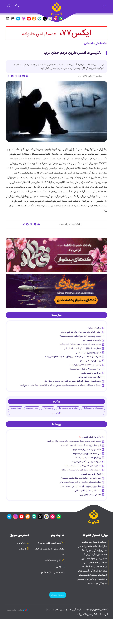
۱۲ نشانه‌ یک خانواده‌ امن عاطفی (88, 490)
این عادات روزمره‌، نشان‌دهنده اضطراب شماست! (81, 445)
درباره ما (22, 549)
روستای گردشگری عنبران (90, 360)
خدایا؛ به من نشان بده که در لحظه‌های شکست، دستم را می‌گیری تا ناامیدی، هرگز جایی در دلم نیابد (60, 385)
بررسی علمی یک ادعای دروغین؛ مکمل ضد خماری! (80, 344)
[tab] (56, 315)
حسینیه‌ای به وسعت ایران (93, 408)
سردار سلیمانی (15, 408)
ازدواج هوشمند (32, 408)
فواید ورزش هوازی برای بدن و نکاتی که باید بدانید (80, 486)
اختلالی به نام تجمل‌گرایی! (90, 494)
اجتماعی (88, 43)
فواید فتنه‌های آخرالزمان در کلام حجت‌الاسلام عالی (80, 482)
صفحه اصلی (101, 43)
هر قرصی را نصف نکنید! (91, 373)
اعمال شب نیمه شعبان (91, 474)
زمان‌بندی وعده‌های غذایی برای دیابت (85, 364)
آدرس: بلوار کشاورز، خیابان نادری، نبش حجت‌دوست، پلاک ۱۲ (49, 549)
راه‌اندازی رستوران (94, 328)
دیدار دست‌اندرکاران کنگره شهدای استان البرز (82, 348)
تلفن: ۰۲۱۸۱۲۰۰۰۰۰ (53, 561)
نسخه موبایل (57, 595)
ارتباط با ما (21, 543)
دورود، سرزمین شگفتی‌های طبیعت (86, 461)
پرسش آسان (48, 408)
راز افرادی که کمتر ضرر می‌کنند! (88, 457)
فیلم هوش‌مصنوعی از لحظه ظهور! (87, 449)
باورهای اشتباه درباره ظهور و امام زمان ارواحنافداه (81, 469)
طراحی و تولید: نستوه (17, 610)
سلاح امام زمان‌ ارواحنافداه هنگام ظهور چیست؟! (81, 478)
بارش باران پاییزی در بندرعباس (88, 352)
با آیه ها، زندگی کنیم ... (91, 437)
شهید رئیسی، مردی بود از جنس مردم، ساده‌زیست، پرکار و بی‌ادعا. (74, 441)
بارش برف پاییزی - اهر (92, 340)
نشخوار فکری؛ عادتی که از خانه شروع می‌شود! (82, 465)
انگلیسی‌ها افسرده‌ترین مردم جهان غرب (73, 53)
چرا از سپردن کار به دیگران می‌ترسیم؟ (85, 369)
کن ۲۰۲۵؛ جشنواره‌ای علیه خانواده (87, 453)
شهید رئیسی (57, 412)
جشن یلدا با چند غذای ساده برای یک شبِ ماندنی (81, 332)
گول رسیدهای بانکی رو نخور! (89, 377)
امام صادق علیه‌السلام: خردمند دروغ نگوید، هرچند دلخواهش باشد (73, 356)
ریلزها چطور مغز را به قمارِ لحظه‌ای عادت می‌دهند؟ (80, 336)
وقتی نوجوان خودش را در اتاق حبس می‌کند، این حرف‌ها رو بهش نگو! (72, 381)
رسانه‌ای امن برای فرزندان (68, 408)
